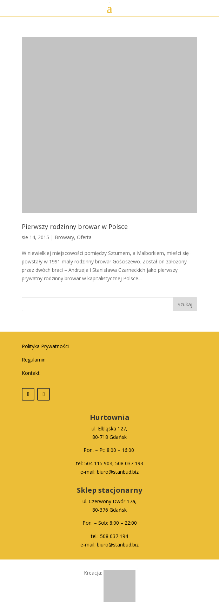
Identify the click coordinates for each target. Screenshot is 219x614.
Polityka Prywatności (45, 346)
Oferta (84, 237)
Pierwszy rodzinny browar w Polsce (75, 226)
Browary (64, 237)
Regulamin (34, 359)
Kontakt (31, 373)
